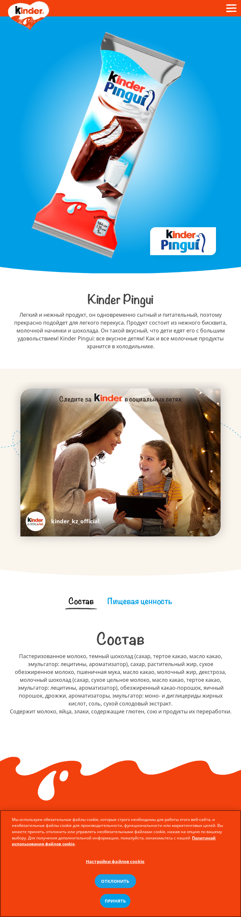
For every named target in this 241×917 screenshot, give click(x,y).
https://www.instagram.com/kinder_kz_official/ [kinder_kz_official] (62, 521)
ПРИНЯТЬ (115, 902)
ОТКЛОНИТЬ (115, 882)
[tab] (81, 601)
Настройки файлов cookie (115, 862)
